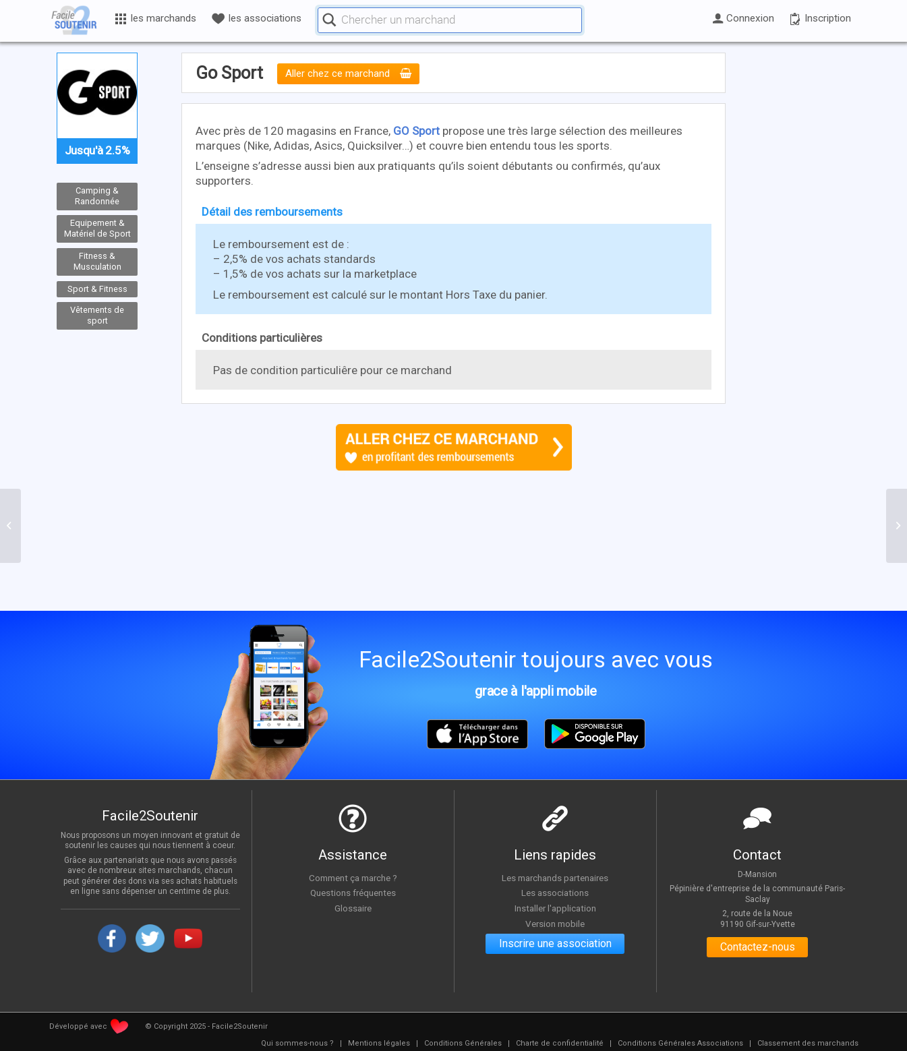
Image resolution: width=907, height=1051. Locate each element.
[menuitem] (297, 1043)
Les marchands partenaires (555, 877)
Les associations (555, 893)
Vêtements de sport (97, 315)
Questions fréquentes (353, 893)
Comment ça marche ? (352, 877)
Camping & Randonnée (97, 196)
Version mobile (555, 923)
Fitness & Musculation (97, 261)
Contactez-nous (757, 947)
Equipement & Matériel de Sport (97, 228)
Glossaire (353, 908)
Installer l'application (555, 908)
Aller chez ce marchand (349, 74)
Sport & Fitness (97, 288)
